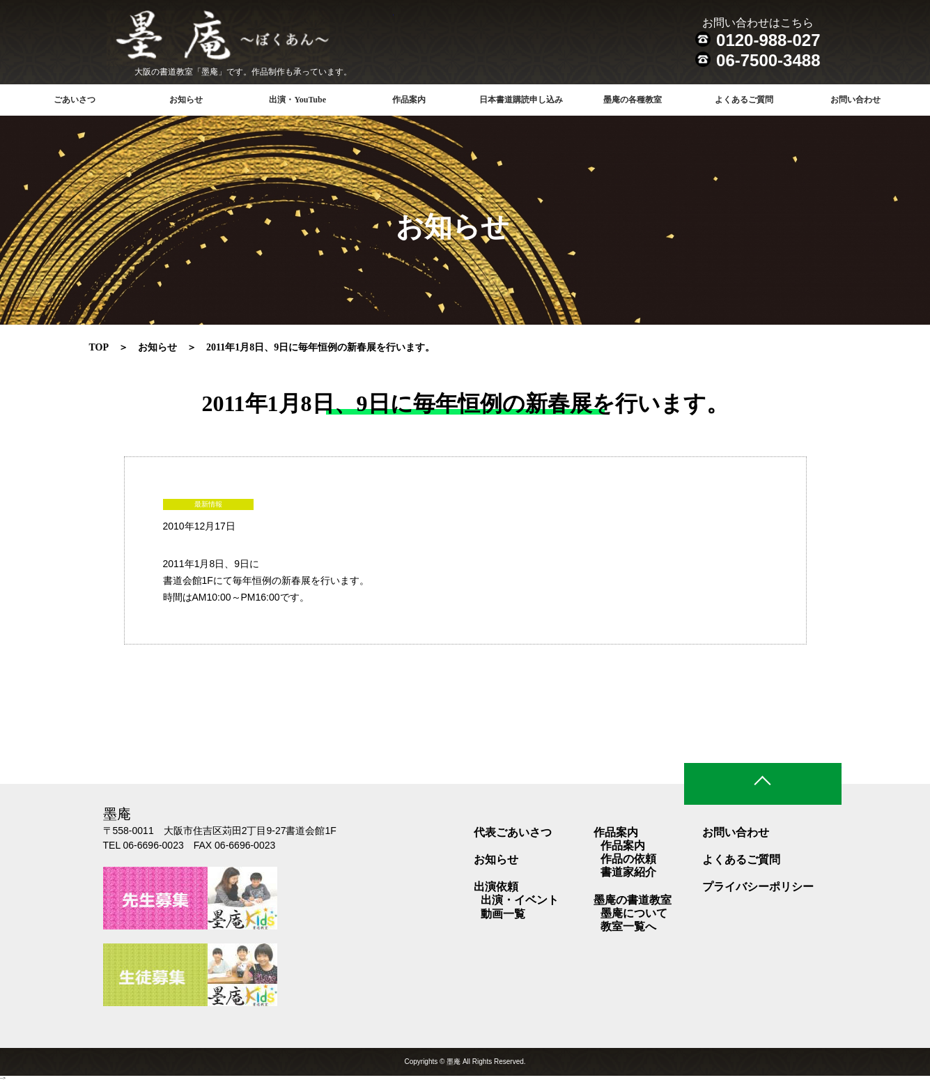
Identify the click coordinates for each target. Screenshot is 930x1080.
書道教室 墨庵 (250, 38)
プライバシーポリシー (758, 887)
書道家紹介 (628, 872)
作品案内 (622, 845)
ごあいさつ (74, 100)
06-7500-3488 (768, 60)
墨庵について (633, 913)
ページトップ (763, 784)
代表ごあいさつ (513, 832)
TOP (99, 347)
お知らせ (186, 100)
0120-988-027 (768, 40)
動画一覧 (503, 914)
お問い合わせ (855, 100)
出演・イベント (520, 900)
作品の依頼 (628, 859)
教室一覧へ (628, 926)
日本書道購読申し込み (521, 100)
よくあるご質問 (744, 100)
